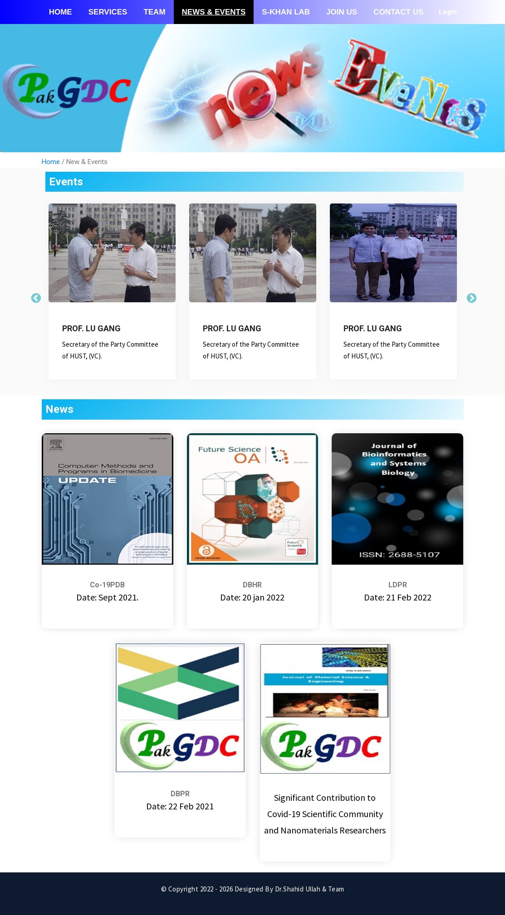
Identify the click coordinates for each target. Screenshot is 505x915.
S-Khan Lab (286, 12)
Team (154, 12)
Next (470, 297)
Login (448, 12)
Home (60, 12)
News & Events (214, 12)
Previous (34, 297)
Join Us (341, 12)
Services (107, 12)
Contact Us (398, 12)
